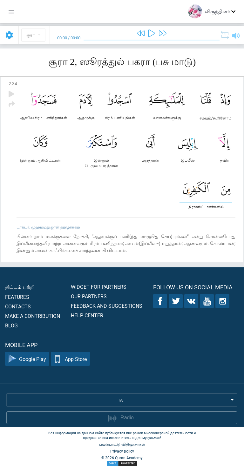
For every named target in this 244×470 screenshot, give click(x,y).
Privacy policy (122, 451)
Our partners (89, 296)
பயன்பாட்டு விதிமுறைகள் (122, 444)
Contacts (18, 306)
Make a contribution (32, 315)
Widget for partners (98, 286)
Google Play (27, 359)
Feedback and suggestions (106, 305)
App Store (70, 359)
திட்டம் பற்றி (20, 286)
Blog (11, 325)
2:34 (13, 83)
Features (17, 296)
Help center (87, 315)
